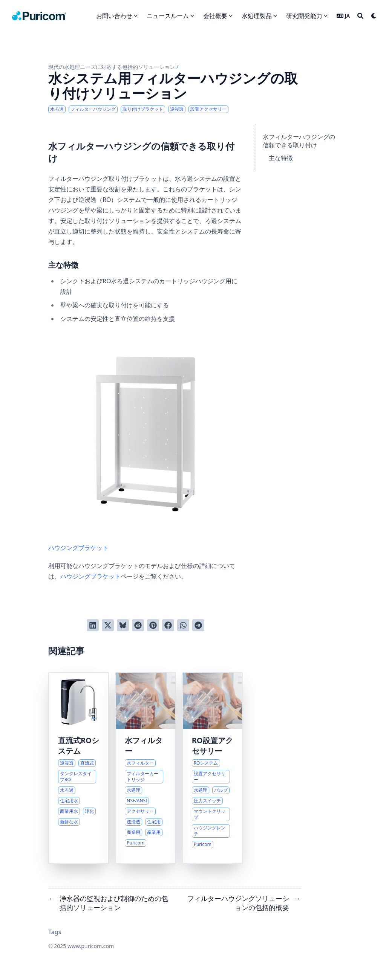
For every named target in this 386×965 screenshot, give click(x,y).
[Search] (360, 16)
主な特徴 (281, 158)
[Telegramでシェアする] (198, 625)
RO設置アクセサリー (212, 745)
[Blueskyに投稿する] (123, 625)
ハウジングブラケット (145, 444)
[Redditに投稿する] (138, 625)
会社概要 (215, 16)
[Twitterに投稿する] (108, 625)
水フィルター (143, 745)
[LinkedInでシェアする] (93, 625)
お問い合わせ (114, 16)
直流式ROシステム (78, 745)
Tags (54, 932)
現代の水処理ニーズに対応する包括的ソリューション (111, 66)
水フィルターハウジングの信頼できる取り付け (299, 141)
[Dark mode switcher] (374, 16)
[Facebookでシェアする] (168, 625)
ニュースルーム (168, 16)
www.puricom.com (90, 946)
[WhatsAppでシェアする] (183, 625)
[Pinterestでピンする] (153, 625)
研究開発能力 (304, 16)
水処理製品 (257, 16)
